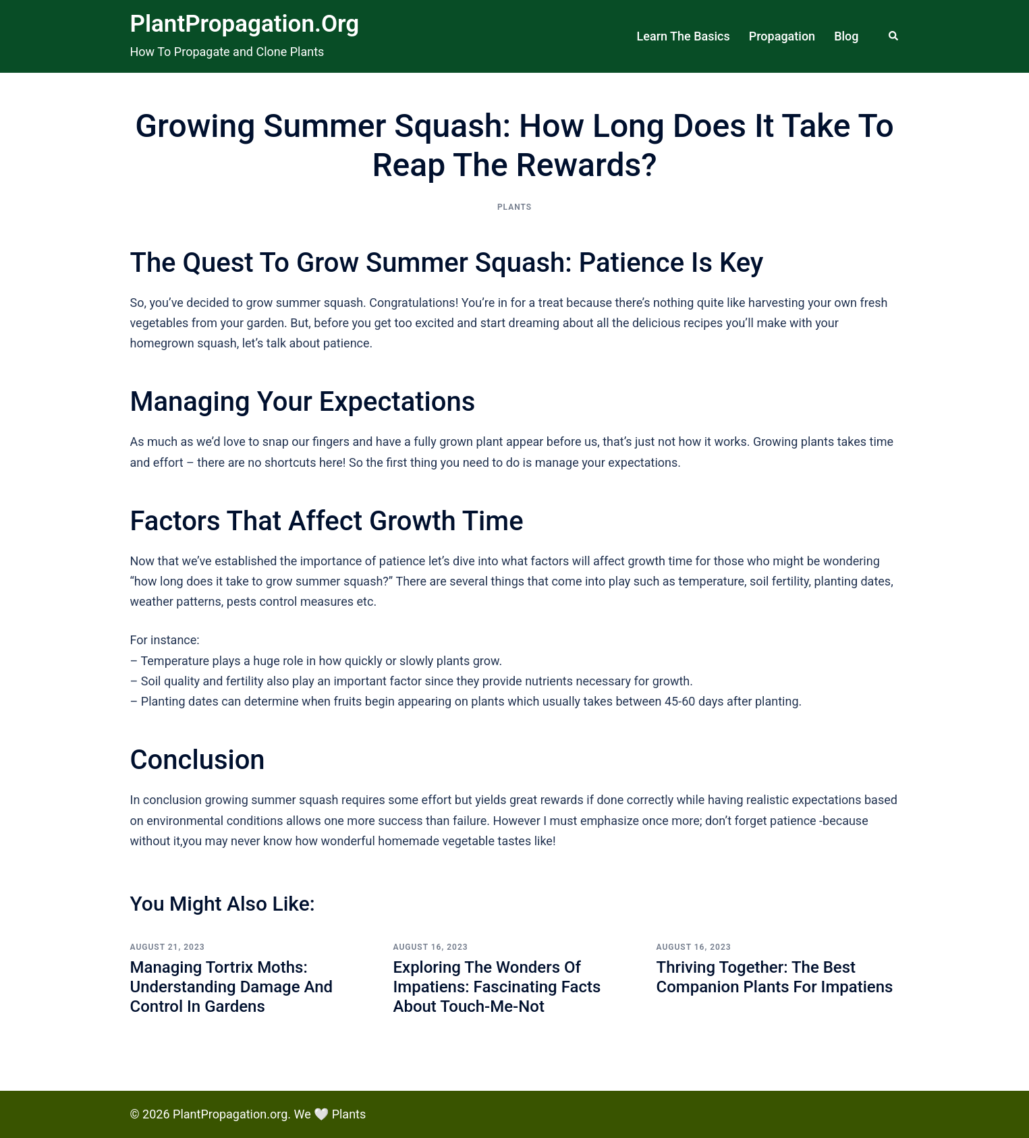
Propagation (782, 36)
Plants (514, 207)
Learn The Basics (683, 36)
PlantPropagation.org (245, 24)
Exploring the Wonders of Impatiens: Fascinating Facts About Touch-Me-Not (497, 987)
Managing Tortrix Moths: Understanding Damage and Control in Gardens (231, 987)
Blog (846, 36)
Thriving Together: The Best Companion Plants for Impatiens (775, 977)
